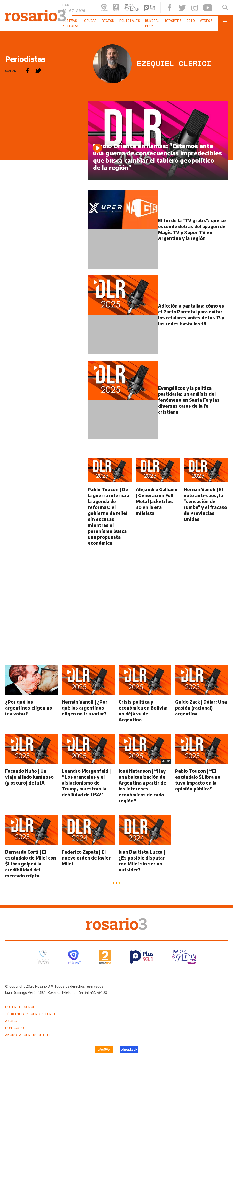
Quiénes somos (20, 1007)
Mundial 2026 (152, 23)
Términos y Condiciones (30, 1014)
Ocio (191, 20)
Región (108, 20)
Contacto (14, 1028)
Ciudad (90, 20)
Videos (206, 20)
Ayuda (11, 1021)
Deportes (173, 20)
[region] (44, 178)
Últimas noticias (71, 23)
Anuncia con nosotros (28, 1034)
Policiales (129, 20)
